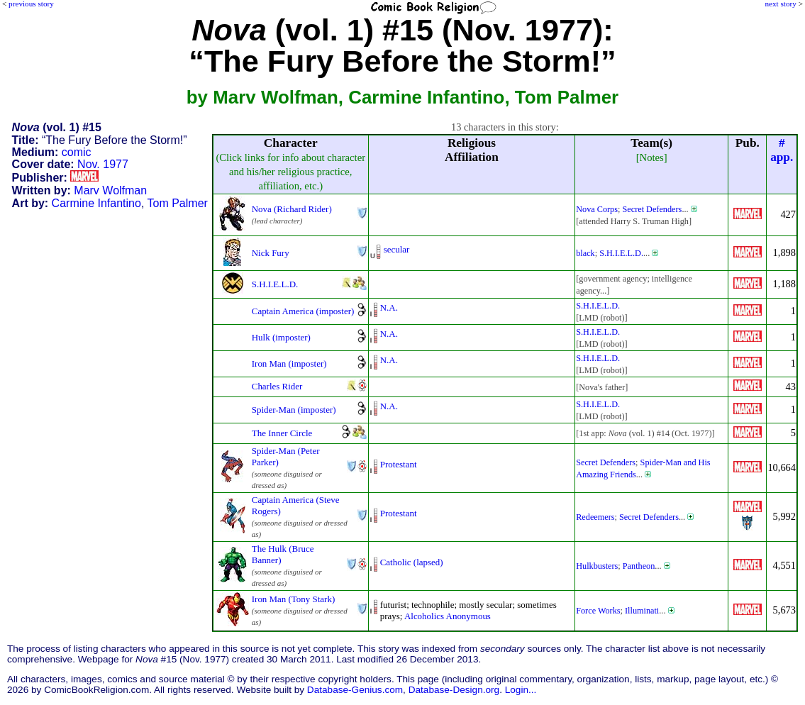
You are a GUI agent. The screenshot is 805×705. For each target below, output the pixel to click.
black (585, 253)
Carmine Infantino (96, 203)
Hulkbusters (597, 566)
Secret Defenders (652, 209)
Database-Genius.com (355, 689)
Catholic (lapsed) (411, 562)
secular (397, 249)
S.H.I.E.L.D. (621, 253)
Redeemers (595, 517)
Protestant (398, 464)
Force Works (598, 611)
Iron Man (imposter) (289, 363)
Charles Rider (277, 386)
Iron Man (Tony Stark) (293, 599)
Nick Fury (270, 253)
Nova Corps (597, 209)
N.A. (389, 307)
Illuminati (642, 611)
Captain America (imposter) (303, 311)
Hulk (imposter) (281, 337)
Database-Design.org (454, 689)
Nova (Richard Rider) (292, 209)
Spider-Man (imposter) (294, 409)
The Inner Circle (282, 433)
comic (76, 152)
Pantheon (639, 566)
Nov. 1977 (102, 164)
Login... (521, 689)
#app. (781, 150)
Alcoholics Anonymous (447, 616)
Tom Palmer (178, 203)
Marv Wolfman (110, 190)
